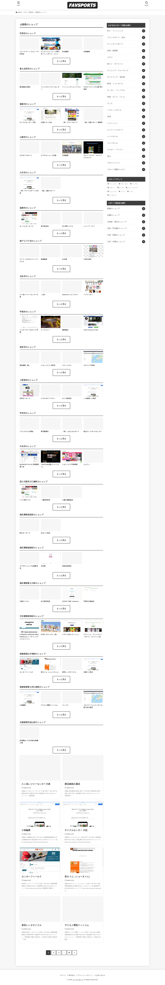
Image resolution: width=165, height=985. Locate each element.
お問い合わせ (100, 975)
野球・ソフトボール (115, 84)
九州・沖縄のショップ (116, 242)
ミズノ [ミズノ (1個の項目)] (131, 191)
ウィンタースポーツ (115, 44)
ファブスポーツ (78, 980)
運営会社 (72, 975)
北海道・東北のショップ (117, 222)
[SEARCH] (146, 3)
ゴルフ (110, 57)
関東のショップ (113, 208)
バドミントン (112, 123)
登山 (109, 156)
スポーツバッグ (113, 163)
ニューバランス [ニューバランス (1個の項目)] (133, 187)
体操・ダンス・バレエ (116, 97)
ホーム (63, 975)
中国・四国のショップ (116, 235)
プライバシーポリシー (85, 975)
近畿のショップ (113, 215)
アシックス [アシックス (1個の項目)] (112, 184)
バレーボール (112, 143)
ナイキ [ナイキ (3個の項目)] (121, 187)
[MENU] (18, 3)
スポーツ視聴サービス (116, 169)
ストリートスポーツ (115, 130)
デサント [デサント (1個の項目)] (112, 187)
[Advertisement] (126, 271)
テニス (110, 103)
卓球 (109, 116)
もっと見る (61, 61)
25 (69, 952)
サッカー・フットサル (116, 90)
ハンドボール (112, 136)
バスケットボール (114, 110)
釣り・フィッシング (115, 31)
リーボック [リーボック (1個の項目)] (112, 195)
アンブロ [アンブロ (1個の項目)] (135, 184)
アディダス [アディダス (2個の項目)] (124, 184)
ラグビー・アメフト (115, 150)
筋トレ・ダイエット (115, 64)
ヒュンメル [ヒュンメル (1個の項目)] (112, 191)
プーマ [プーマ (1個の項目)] (123, 191)
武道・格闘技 (112, 51)
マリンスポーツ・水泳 (116, 37)
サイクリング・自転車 (116, 77)
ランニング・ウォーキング (117, 70)
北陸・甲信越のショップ (117, 228)
